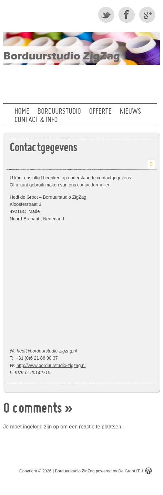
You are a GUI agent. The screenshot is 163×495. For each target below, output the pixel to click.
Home (22, 111)
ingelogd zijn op (41, 426)
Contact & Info (36, 120)
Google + (148, 14)
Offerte (100, 111)
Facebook (127, 14)
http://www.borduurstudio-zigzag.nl (51, 365)
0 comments (32, 409)
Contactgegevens (43, 148)
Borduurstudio (59, 111)
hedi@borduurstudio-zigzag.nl (47, 350)
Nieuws (130, 111)
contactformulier (93, 184)
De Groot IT (129, 471)
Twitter (106, 14)
